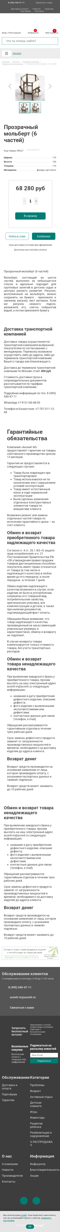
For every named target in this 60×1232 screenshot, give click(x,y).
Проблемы (37, 1085)
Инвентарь (37, 1117)
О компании (10, 1164)
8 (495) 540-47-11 (19, 987)
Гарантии (49, 9)
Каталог (17, 53)
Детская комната (36, 1104)
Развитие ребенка (36, 1125)
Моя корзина (51, 32)
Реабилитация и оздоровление (41, 1134)
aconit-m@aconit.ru (23, 997)
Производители (12, 1175)
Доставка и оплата (19, 9)
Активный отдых (41, 1097)
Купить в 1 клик (17, 236)
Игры (33, 1112)
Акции (34, 1175)
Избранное (33, 32)
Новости (36, 9)
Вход (4, 33)
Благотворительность (45, 1169)
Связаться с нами (44, 3)
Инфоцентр (37, 1164)
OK (30, 1226)
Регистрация (14, 33)
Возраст (35, 1091)
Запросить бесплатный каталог (20, 1031)
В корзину (30, 216)
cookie (23, 1215)
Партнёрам (25, 11)
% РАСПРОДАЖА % (41, 1143)
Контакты (39, 11)
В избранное (43, 236)
